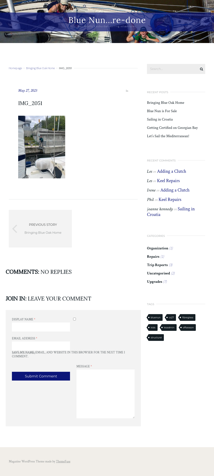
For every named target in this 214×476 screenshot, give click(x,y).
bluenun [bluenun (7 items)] (155, 317)
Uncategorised (158, 273)
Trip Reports (157, 265)
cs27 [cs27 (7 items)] (171, 317)
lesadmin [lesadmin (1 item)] (169, 327)
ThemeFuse (63, 461)
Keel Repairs (168, 181)
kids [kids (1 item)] (153, 327)
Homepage (15, 68)
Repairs (153, 256)
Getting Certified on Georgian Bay (172, 128)
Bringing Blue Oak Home (40, 68)
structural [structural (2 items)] (156, 337)
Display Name (23, 319)
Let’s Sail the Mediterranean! (168, 136)
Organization (157, 248)
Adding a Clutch (171, 171)
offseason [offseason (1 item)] (188, 327)
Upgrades (154, 281)
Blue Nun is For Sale (162, 111)
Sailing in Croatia (160, 119)
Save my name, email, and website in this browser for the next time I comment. (68, 354)
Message (84, 366)
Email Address (24, 338)
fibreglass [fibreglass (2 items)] (187, 317)
